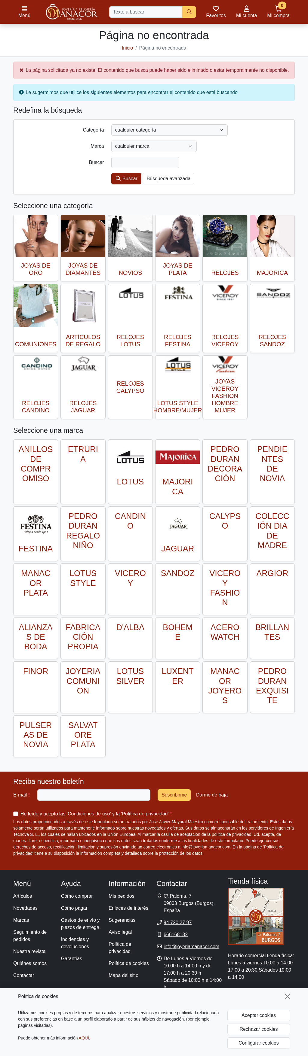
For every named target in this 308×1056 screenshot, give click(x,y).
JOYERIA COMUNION (83, 681)
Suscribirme (174, 794)
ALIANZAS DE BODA (36, 637)
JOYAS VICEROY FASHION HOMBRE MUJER (225, 396)
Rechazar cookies (258, 1029)
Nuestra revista (29, 951)
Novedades (25, 908)
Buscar (126, 178)
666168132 (176, 934)
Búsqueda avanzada (168, 178)
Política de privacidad (145, 813)
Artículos (22, 896)
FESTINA (36, 548)
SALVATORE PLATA (82, 735)
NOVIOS (130, 272)
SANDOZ (178, 573)
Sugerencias (122, 920)
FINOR (35, 671)
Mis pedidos (121, 896)
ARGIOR (272, 573)
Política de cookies (129, 963)
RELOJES (225, 272)
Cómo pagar (74, 908)
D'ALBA (130, 627)
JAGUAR (177, 548)
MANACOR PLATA (35, 583)
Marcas (21, 920)
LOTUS (130, 481)
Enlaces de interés (128, 908)
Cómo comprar (77, 896)
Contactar (23, 975)
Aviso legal (120, 932)
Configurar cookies (259, 1042)
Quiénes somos (30, 963)
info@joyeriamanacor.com (206, 847)
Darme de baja (212, 794)
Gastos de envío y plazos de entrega (80, 924)
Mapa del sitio (123, 975)
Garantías (71, 958)
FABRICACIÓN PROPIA (83, 637)
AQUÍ (84, 1038)
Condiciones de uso (89, 813)
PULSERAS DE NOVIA (36, 735)
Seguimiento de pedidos (30, 936)
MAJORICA (272, 272)
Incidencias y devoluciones (75, 943)
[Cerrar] (287, 996)
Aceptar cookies (259, 1015)
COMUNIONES (36, 344)
